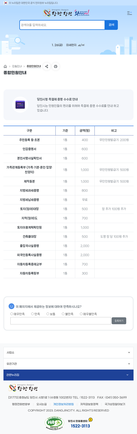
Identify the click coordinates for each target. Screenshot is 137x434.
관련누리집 (67, 375)
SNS (47, 66)
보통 (51, 314)
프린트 (55, 66)
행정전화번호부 (21, 404)
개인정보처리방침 (63, 404)
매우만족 (17, 314)
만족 (35, 314)
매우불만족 (88, 314)
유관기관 (68, 364)
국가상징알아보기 (115, 404)
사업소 (68, 352)
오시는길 (41, 404)
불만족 (67, 314)
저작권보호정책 (89, 404)
